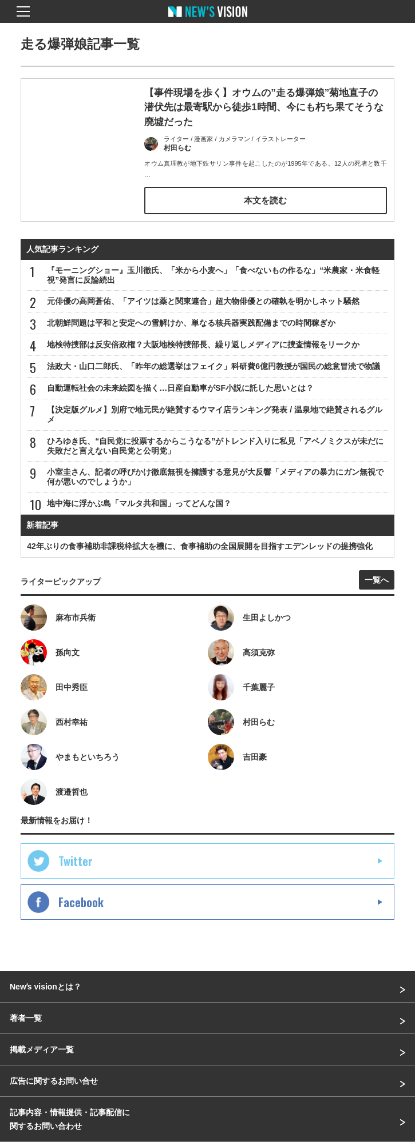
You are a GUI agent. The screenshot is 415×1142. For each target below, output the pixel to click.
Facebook (81, 902)
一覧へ (377, 579)
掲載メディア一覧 (42, 1049)
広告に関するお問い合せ (54, 1080)
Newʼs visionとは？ (45, 986)
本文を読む (265, 200)
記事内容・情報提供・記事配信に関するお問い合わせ (70, 1119)
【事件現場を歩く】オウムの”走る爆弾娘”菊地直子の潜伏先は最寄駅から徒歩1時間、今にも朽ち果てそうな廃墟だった (263, 107)
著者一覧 (26, 1018)
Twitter (75, 860)
